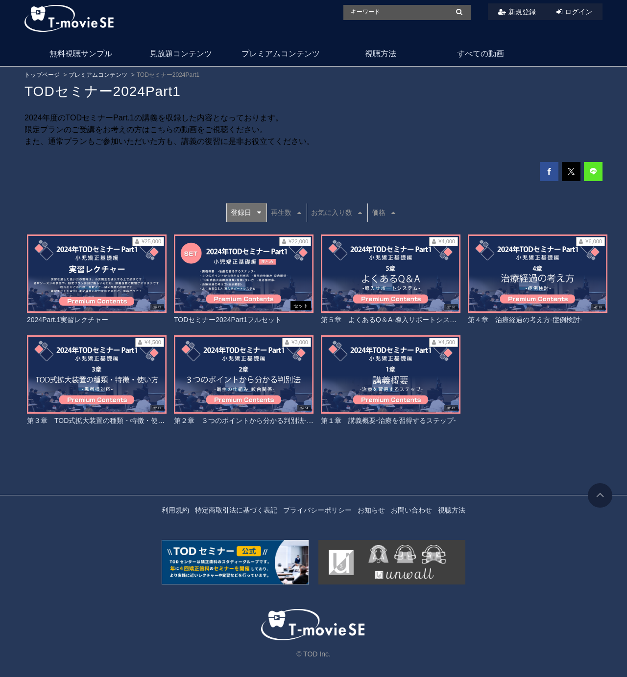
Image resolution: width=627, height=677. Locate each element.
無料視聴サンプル (80, 53)
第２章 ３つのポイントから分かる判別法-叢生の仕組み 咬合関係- (279, 420)
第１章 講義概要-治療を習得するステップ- (388, 420)
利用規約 (175, 510)
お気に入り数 (336, 212)
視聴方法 (380, 53)
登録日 (246, 212)
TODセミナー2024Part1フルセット (228, 320)
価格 (383, 212)
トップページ (42, 74)
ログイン (578, 12)
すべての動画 (480, 53)
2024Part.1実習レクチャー (68, 320)
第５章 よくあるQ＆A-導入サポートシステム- (393, 320)
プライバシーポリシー (317, 510)
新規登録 (522, 12)
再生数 (286, 212)
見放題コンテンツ (180, 53)
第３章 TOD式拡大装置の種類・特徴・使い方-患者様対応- (119, 420)
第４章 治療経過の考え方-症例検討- (525, 320)
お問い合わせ (411, 510)
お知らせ (371, 510)
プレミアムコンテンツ (280, 53)
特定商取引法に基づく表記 (236, 510)
